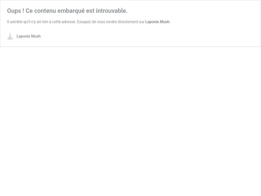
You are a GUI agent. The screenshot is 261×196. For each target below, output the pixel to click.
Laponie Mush (157, 22)
